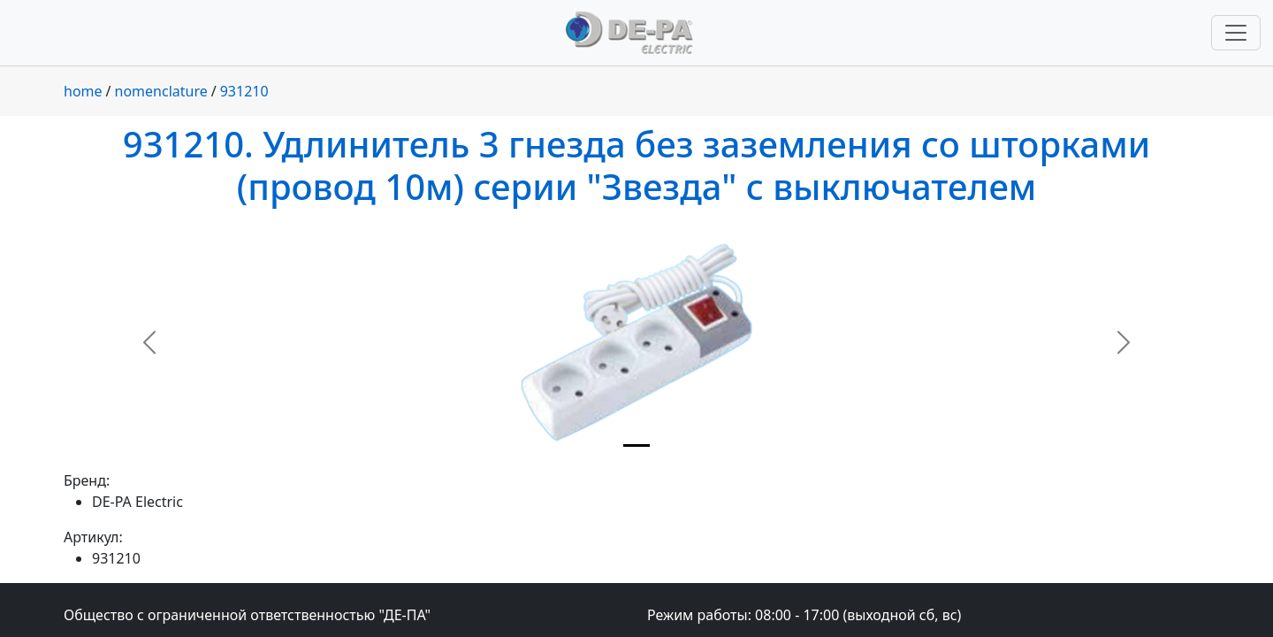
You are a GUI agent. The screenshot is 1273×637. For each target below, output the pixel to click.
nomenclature (161, 91)
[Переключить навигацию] (1236, 32)
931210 (244, 91)
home (83, 91)
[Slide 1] (636, 445)
